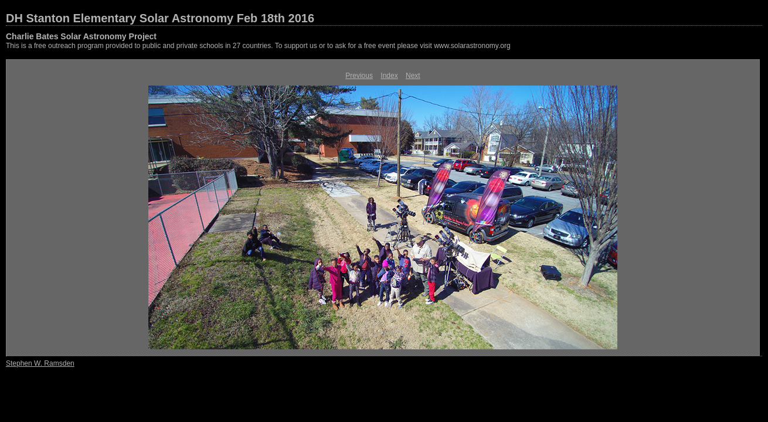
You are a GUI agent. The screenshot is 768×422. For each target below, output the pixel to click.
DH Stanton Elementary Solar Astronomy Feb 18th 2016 (160, 18)
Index (388, 76)
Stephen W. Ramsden (40, 363)
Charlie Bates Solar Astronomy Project (81, 36)
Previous (359, 76)
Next (413, 76)
